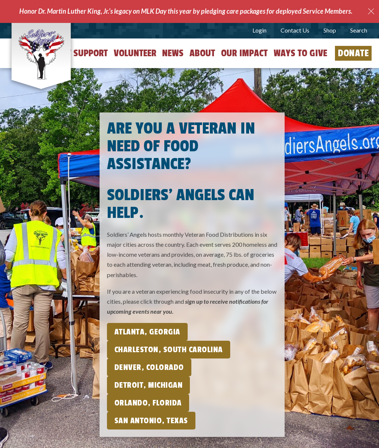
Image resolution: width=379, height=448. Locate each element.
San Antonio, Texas (151, 420)
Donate (353, 53)
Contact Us (295, 30)
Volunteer (135, 53)
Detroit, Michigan (148, 385)
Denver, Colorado (149, 367)
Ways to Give (300, 53)
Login (259, 30)
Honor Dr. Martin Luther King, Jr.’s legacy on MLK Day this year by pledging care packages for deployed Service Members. (185, 11)
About (202, 53)
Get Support (82, 53)
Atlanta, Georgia (147, 332)
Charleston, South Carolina (168, 349)
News (173, 53)
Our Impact (244, 53)
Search (358, 30)
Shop (329, 30)
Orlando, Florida (148, 403)
